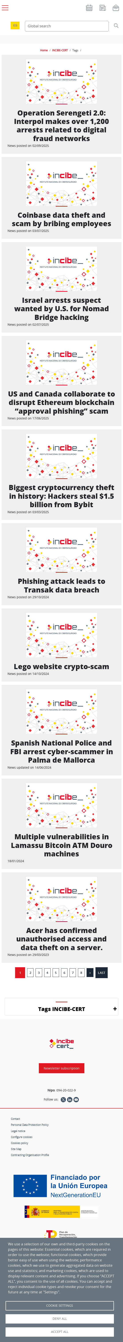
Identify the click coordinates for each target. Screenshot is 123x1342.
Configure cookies (21, 1137)
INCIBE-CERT (60, 50)
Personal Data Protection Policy (30, 1125)
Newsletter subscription (61, 1068)
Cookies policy (19, 1143)
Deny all (60, 1319)
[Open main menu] (4, 7)
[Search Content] (67, 26)
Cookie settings (59, 1306)
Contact (15, 1119)
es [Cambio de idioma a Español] (15, 25)
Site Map (16, 1149)
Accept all (59, 1332)
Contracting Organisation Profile (30, 1155)
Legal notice (18, 1131)
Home (44, 50)
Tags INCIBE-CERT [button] (61, 1009)
